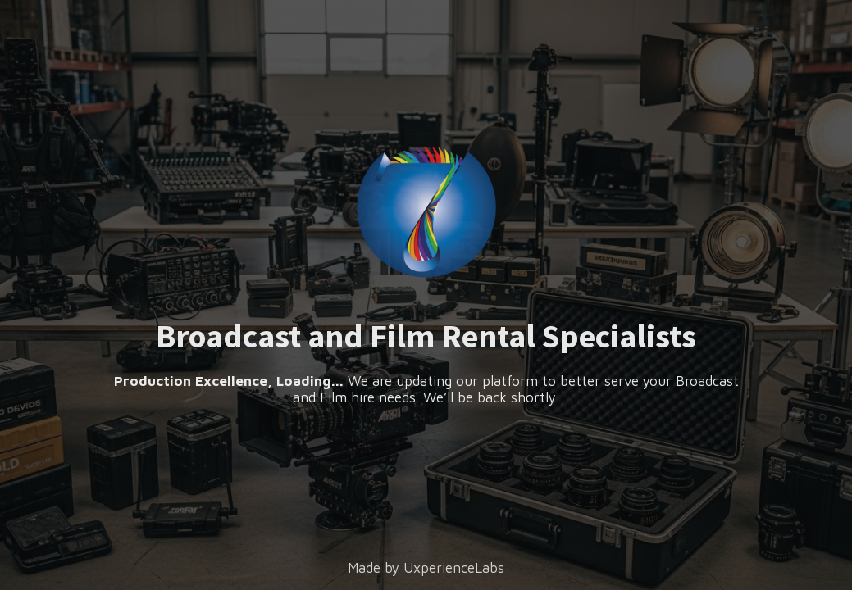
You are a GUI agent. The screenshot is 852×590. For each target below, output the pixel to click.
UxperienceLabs (453, 568)
